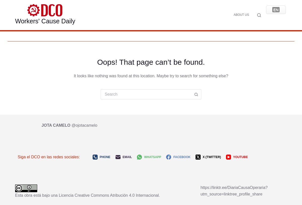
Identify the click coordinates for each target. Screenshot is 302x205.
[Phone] (101, 157)
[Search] (259, 15)
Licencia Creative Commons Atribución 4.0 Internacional (109, 195)
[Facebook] (178, 157)
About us (241, 15)
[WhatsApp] (149, 157)
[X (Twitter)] (208, 157)
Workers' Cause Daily (45, 21)
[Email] (124, 157)
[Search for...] (146, 94)
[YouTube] (237, 157)
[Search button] (196, 94)
